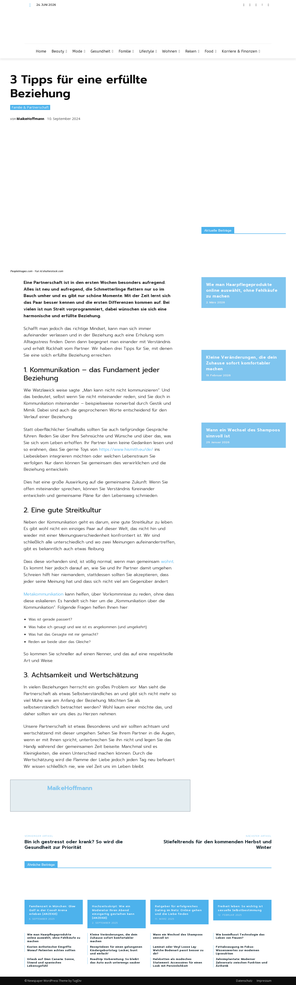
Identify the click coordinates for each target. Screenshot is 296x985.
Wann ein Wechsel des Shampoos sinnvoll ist (243, 433)
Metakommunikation (43, 594)
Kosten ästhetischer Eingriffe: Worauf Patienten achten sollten (51, 948)
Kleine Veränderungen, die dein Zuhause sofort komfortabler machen (241, 363)
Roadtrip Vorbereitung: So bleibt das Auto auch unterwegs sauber (115, 960)
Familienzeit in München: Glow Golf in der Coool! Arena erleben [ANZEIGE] (52, 910)
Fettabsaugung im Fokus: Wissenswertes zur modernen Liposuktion (237, 950)
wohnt (167, 561)
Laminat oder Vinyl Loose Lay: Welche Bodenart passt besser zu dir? (178, 950)
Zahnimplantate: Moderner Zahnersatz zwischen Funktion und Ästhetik (241, 962)
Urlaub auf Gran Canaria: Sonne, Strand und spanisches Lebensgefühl (51, 962)
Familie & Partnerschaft (30, 107)
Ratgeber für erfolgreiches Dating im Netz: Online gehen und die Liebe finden (178, 910)
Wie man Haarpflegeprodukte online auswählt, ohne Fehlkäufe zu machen (242, 290)
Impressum (264, 981)
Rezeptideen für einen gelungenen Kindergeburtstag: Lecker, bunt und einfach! (116, 950)
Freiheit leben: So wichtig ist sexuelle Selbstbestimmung (240, 908)
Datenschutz (244, 981)
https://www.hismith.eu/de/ (126, 449)
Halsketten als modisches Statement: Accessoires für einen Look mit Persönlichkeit (177, 962)
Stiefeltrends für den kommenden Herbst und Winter (217, 844)
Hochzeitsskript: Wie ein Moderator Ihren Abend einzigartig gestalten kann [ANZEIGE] (113, 912)
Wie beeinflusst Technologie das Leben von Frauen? (240, 936)
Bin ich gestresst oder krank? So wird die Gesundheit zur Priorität (74, 844)
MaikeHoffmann (30, 118)
